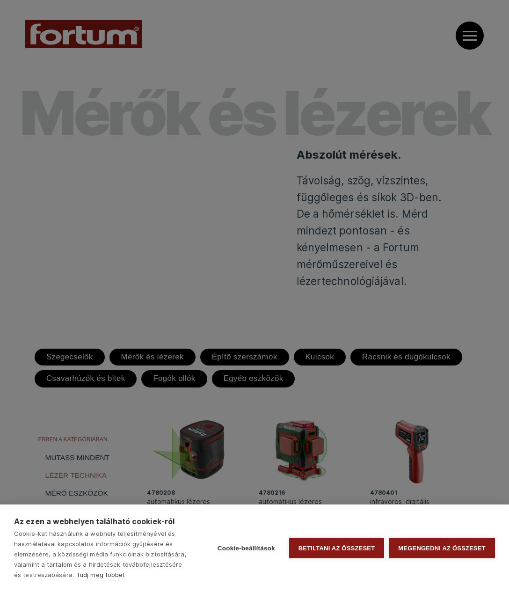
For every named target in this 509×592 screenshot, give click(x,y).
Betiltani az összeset (336, 548)
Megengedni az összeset (442, 548)
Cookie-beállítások (246, 548)
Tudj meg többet (100, 574)
